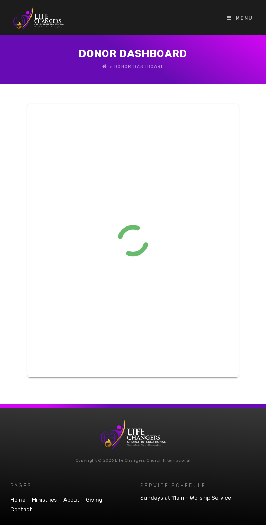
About (71, 500)
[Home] (104, 66)
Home (17, 500)
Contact (21, 509)
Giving (94, 500)
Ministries (44, 500)
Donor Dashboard (139, 66)
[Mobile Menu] (240, 18)
